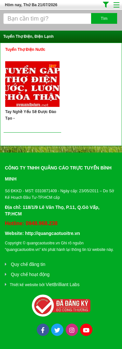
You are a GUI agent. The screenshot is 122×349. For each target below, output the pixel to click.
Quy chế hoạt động (30, 274)
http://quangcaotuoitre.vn (52, 233)
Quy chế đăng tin (28, 264)
